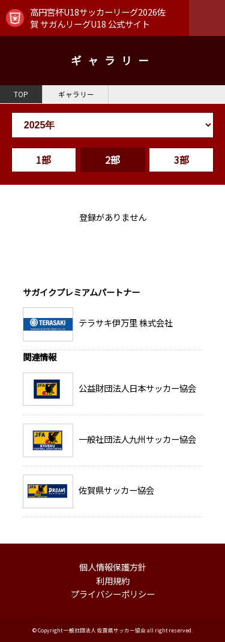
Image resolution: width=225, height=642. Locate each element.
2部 (112, 159)
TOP (21, 94)
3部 (181, 159)
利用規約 (113, 580)
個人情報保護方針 (112, 566)
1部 (43, 159)
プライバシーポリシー (113, 593)
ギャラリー (76, 94)
